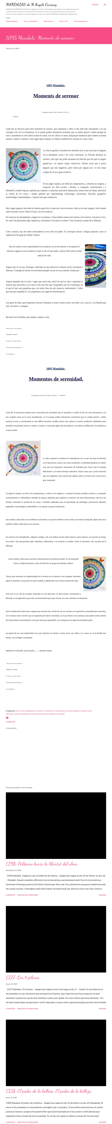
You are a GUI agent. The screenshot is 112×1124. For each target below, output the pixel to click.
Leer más (102, 895)
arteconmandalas (28, 711)
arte (17, 711)
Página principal (11, 21)
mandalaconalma (13, 714)
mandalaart (86, 711)
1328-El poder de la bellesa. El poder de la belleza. (49, 1091)
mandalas (26, 714)
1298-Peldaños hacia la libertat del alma (41, 864)
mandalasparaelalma (40, 714)
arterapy (40, 711)
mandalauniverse (57, 714)
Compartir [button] (10, 722)
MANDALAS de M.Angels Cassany (31, 4)
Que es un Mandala (30, 21)
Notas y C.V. (63, 21)
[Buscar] (95, 5)
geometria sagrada (63, 711)
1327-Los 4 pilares (22, 977)
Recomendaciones (81, 21)
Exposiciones (48, 21)
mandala (77, 711)
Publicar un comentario (27, 895)
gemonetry (50, 711)
